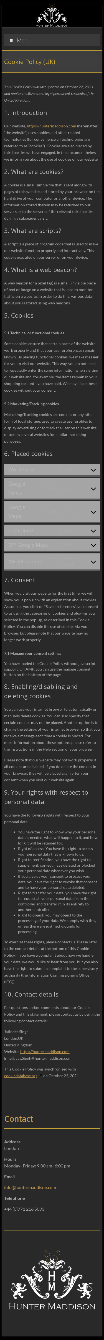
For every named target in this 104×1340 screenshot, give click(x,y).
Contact (18, 1118)
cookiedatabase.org (20, 1075)
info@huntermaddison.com (30, 1187)
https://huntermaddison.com (51, 126)
